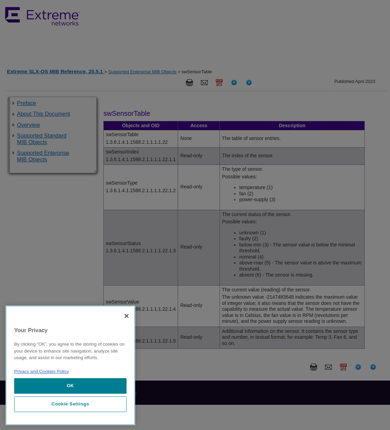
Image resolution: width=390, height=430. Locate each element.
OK (70, 385)
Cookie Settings (70, 403)
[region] (70, 365)
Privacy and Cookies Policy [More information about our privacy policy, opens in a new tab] (41, 371)
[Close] (126, 316)
